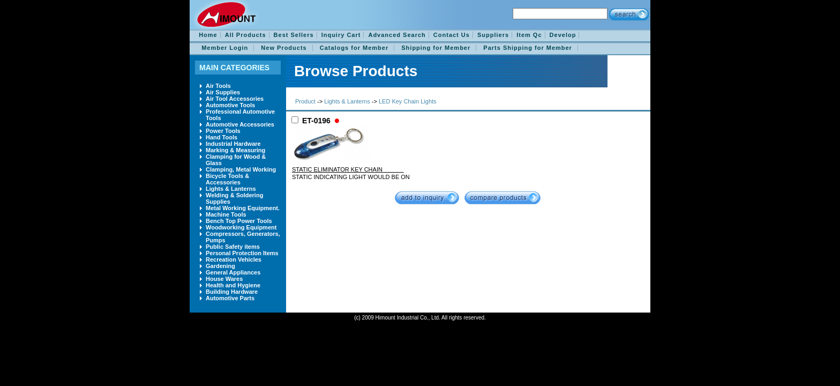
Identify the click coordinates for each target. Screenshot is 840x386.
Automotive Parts (230, 298)
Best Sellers (294, 35)
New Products (283, 47)
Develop (563, 35)
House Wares (224, 279)
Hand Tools (221, 137)
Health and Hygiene (233, 285)
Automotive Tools (230, 105)
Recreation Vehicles (233, 259)
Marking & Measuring (235, 150)
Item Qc (529, 35)
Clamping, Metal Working (241, 169)
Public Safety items (233, 246)
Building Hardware (232, 291)
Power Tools (223, 131)
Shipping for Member (435, 47)
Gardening (220, 266)
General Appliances (233, 272)
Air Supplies (223, 92)
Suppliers (493, 35)
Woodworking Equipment (241, 227)
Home (208, 35)
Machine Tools (226, 214)
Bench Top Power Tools (239, 221)
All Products (245, 35)
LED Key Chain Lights (408, 101)
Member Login (224, 47)
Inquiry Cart (341, 35)
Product (305, 101)
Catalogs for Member (354, 47)
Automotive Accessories (240, 124)
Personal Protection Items (242, 253)
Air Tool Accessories (235, 98)
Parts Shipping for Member (527, 47)
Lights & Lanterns (231, 188)
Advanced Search (396, 35)
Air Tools (218, 86)
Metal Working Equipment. (243, 208)
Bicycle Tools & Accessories (227, 179)
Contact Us (451, 35)
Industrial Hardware (233, 143)
